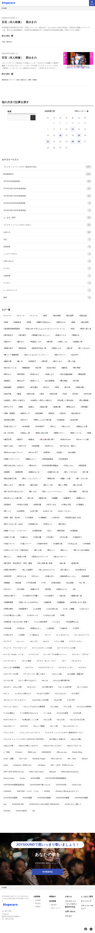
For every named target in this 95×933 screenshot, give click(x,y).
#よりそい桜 (8, 680)
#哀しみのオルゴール (46, 570)
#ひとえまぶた (60, 693)
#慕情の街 (51, 478)
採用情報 (47, 247)
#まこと (7, 693)
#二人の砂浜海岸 (40, 622)
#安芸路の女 (33, 524)
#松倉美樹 (35, 446)
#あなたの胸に (76, 739)
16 (60, 135)
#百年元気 (87, 394)
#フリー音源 (59, 641)
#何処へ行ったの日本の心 (28, 602)
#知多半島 (7, 394)
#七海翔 (21, 635)
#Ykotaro (18, 752)
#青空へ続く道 (85, 329)
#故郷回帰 (19, 472)
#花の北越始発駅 (66, 374)
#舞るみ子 (20, 381)
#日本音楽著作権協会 (50, 465)
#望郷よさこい (30, 459)
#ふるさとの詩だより (23, 693)
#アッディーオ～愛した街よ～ (35, 674)
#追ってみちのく (84, 348)
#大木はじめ (72, 544)
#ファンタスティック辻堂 (42, 648)
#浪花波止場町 (9, 420)
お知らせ (47, 232)
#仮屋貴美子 (23, 609)
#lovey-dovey (9, 778)
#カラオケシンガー (65, 667)
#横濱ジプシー (59, 433)
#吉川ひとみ (21, 576)
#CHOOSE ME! (18, 804)
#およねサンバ (9, 726)
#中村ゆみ (20, 628)
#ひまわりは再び (43, 693)
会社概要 (38, 900)
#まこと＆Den (82, 687)
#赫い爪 (20, 361)
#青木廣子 (22, 335)
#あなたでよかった (74, 746)
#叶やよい (35, 576)
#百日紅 (75, 394)
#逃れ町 (69, 348)
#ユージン (20, 641)
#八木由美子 (49, 596)
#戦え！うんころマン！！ (32, 478)
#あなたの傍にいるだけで (28, 746)
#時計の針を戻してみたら (13, 465)
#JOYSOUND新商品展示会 (14, 785)
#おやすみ (24, 726)
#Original (41, 765)
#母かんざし (66, 426)
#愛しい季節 (62, 485)
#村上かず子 (33, 452)
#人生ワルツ (84, 609)
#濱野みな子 (70, 407)
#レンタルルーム (62, 635)
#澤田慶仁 (84, 407)
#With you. (32, 752)
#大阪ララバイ (9, 544)
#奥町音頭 (61, 531)
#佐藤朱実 (47, 602)
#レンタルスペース (81, 635)
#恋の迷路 (72, 491)
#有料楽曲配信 (47, 459)
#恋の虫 (85, 491)
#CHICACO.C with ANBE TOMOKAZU (44, 804)
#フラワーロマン (75, 641)
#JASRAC (8, 791)
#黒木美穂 (57, 316)
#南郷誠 (7, 583)
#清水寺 (63, 413)
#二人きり (56, 622)
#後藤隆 (55, 498)
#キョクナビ (76, 661)
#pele (6, 765)
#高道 (6, 322)
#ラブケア (7, 641)
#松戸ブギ (22, 446)
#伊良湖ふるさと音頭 (78, 602)
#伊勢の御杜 (8, 609)
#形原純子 (7, 505)
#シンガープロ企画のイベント (55, 654)
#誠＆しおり (57, 361)
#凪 (74, 589)
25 (73, 141)
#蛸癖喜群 (26, 368)
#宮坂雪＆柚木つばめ (73, 518)
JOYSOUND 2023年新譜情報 (47, 210)
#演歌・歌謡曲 (9, 413)
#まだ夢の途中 (47, 687)
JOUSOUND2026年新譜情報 (47, 203)
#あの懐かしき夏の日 (57, 739)
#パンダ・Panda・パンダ (13, 654)
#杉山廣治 (72, 452)
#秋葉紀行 (20, 387)
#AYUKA (7, 811)
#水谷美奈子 (40, 426)
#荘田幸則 (20, 374)
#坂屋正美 (75, 563)
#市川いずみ (51, 505)
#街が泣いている (10, 368)
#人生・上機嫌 (68, 609)
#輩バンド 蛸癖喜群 (11, 355)
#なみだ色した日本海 (40, 700)
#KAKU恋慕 (35, 778)
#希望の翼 (37, 505)
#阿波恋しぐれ (35, 342)
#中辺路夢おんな (72, 622)
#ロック (48, 635)
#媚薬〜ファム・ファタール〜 (15, 531)
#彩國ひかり (81, 498)
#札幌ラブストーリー (12, 459)
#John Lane (76, 785)
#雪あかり (7, 342)
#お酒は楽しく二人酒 (30, 719)
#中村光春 (7, 628)
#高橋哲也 (17, 322)
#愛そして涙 (48, 485)
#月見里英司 (63, 459)
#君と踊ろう (65, 570)
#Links (22, 778)
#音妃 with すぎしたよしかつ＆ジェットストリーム (45, 329)
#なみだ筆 (58, 700)
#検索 (89, 433)
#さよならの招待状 (84, 706)
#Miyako (52, 772)
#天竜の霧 (37, 537)
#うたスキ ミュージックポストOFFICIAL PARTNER (24, 739)
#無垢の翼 (43, 407)
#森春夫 (31, 439)
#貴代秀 (44, 361)
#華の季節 (77, 368)
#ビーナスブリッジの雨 (66, 648)
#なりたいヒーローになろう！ (15, 700)
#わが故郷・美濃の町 (75, 674)
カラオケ (47, 268)
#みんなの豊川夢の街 (61, 680)
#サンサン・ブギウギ (80, 654)
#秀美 (56, 387)
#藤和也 (64, 368)
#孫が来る (62, 524)
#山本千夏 (34, 511)
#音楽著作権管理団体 (12, 329)
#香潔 (28, 322)
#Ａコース (34, 316)
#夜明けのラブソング (40, 557)
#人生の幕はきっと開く (13, 615)
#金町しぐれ (62, 342)
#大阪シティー (25, 544)
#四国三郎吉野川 (10, 570)
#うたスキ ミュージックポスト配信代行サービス (64, 732)
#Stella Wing (77, 752)
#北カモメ (7, 589)
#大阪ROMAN (42, 544)
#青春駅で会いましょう (41, 335)
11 (73, 129)
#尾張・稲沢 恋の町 (12, 518)
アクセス (47, 283)
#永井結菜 (26, 426)
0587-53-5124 (9, 918)
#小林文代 (55, 518)
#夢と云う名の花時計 (81, 550)
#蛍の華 (38, 368)
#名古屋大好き (80, 570)
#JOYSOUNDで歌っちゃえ (40, 785)
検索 (47, 297)
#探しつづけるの (70, 472)
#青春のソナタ (60, 335)
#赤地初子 (32, 361)
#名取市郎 (7, 576)
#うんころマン (9, 732)
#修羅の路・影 (76, 596)
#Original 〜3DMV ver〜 (22, 765)
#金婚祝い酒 (77, 342)
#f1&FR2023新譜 (81, 798)
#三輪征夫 (63, 628)
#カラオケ (82, 667)
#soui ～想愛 (9, 759)
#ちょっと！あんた (11, 706)
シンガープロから (47, 254)
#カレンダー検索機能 (12, 667)
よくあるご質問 (47, 217)
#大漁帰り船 (57, 544)
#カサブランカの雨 (11, 674)
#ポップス (34, 641)
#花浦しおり (49, 374)
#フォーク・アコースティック (15, 648)
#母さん (53, 426)
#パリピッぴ (33, 654)
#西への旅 (71, 361)
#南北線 (18, 583)
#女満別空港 (37, 531)
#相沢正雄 (53, 394)
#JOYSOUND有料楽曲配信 (55, 778)
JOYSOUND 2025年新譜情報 (47, 196)
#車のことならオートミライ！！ (36, 355)
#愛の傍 (21, 485)
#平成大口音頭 (22, 505)
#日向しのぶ (68, 465)
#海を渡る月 (76, 413)
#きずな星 (77, 713)
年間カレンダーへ (81, 111)
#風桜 (73, 322)
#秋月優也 (34, 387)
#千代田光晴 (31, 583)
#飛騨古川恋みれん (43, 322)
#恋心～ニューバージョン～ (52, 491)
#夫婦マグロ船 (9, 537)
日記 (47, 239)
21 (48, 141)
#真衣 (42, 394)
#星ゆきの (32, 465)
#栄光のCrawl (65, 439)
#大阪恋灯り (77, 537)
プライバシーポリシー (87, 907)
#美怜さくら (34, 381)
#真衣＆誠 (30, 394)
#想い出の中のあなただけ (13, 491)
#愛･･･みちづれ (82, 478)
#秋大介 (46, 387)
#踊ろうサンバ (59, 355)
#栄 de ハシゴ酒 (82, 439)
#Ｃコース (7, 316)
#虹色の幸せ (51, 368)
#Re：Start (71, 759)
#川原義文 (80, 505)
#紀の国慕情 (49, 381)
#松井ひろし (49, 446)
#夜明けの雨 (21, 557)
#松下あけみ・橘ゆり (68, 446)
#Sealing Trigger (39, 759)
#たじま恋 (67, 706)
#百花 (64, 394)
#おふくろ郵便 (39, 726)
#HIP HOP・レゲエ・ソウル (28, 791)
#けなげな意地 (62, 713)
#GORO (47, 791)
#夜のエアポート (59, 557)
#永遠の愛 (74, 420)
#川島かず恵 (66, 505)
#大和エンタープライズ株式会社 (16, 550)
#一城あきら (34, 635)
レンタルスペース (47, 290)
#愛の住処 (34, 485)
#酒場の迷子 (8, 348)
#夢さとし (7, 557)
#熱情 (20, 407)
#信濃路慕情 (8, 602)
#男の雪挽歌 (83, 400)
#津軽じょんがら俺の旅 (42, 420)
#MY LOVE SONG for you (61, 765)
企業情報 (47, 276)
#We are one (62, 752)
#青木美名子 (8, 335)
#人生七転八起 (52, 609)
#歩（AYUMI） (9, 433)
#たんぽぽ (54, 706)
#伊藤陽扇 (61, 602)
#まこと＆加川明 (64, 687)
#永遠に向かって (10, 426)
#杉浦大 (59, 452)
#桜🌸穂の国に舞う (47, 439)
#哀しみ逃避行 (27, 570)
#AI (33, 811)
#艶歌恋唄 (82, 374)
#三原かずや (8, 635)
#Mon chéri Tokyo (36, 772)
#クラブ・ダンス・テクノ (46, 661)
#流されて (24, 420)
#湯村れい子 (25, 413)
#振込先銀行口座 (10, 478)
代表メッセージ (56, 908)
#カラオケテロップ (45, 667)
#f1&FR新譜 (27, 798)
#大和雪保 (86, 544)
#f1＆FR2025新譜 (10, 798)
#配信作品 (22, 348)
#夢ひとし (64, 550)
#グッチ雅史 (26, 661)
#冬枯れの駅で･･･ (10, 596)
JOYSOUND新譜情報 (47, 181)
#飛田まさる (61, 322)
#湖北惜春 (39, 413)
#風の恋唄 (84, 322)
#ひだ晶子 (75, 693)
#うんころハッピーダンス (30, 732)
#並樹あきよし (35, 628)
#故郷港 (7, 472)
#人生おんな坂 (49, 615)
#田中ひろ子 (8, 407)
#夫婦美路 (74, 531)
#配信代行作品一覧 (39, 348)
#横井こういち (75, 433)
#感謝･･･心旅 (65, 478)
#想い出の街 (77, 485)
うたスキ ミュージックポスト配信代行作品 (47, 167)
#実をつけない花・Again (13, 524)
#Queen (84, 759)
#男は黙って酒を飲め (65, 400)
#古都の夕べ (49, 576)
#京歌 (62, 615)
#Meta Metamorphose (70, 772)
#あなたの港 (8, 746)
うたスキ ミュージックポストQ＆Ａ (47, 225)
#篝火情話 (63, 381)
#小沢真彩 (29, 518)
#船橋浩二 (7, 381)
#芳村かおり (34, 374)
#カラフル (29, 667)
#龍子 (45, 316)
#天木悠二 (50, 537)
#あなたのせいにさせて (53, 746)
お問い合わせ (47, 261)
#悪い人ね (32, 491)
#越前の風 (7, 361)
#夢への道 (38, 550)
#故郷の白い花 (53, 472)
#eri (5, 804)
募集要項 (53, 905)
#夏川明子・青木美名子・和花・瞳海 (18, 563)
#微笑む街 (42, 498)
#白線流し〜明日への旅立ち (41, 400)
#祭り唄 (67, 387)
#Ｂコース (20, 316)
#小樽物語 (42, 518)
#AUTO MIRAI (21, 811)
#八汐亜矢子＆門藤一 (31, 596)
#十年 (43, 583)
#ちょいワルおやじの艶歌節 (34, 706)
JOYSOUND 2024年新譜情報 (47, 188)
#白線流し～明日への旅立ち (14, 400)
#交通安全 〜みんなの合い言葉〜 (16, 622)
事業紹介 (52, 896)
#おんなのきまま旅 (77, 719)
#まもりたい (31, 687)
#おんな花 (61, 719)
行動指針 (38, 906)
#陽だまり (20, 342)
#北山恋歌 (70, 583)
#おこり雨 (54, 726)
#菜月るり (7, 374)
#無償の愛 (57, 407)
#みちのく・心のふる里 (13, 687)
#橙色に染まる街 (41, 433)
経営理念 (38, 903)
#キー (64, 661)
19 (79, 135)
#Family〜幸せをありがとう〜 (67, 791)
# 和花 (7, 752)
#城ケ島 (62, 563)
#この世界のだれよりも (29, 713)
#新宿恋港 (82, 465)
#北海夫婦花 (56, 583)
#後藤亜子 (67, 498)
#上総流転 (50, 628)
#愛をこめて (8, 485)
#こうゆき (47, 713)
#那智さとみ (56, 348)
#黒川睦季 (70, 316)
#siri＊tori (23, 759)
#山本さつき (48, 511)
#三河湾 (76, 628)
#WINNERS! (46, 752)
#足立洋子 (75, 355)
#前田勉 (48, 589)
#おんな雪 (47, 719)
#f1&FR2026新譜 (44, 798)
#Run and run (56, 759)
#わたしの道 (57, 674)
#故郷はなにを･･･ (35, 472)
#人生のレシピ (32, 615)
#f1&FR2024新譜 (62, 798)
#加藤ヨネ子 (34, 589)
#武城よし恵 (25, 433)
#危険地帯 (85, 576)
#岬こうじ (7, 511)
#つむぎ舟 (71, 700)
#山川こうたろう (64, 511)
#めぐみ (45, 680)
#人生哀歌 (37, 609)
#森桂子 (20, 439)
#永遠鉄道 (61, 420)
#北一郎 (82, 583)
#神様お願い (80, 387)
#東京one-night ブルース (13, 452)
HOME (4, 8)
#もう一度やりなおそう (27, 680)
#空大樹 (76, 381)
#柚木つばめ (8, 446)
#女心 (49, 531)
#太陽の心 (24, 537)
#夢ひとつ (51, 550)
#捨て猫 (85, 472)
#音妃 (72, 329)
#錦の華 (49, 342)
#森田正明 (7, 439)
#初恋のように (61, 589)
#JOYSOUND (61, 785)
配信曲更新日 (47, 174)
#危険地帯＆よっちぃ (68, 576)
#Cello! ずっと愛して (73, 804)
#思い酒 (30, 498)
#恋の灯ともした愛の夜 (13, 498)
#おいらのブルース (70, 726)
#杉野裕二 (47, 452)
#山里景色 (20, 511)
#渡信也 (51, 413)
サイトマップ (86, 901)
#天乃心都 (63, 537)
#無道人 (31, 407)
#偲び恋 (62, 596)
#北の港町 (20, 589)
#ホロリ (46, 641)
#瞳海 (19, 394)
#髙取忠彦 (83, 316)
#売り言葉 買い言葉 (45, 563)
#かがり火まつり (10, 719)
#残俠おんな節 (81, 426)
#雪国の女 (75, 335)
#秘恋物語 (7, 387)
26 (79, 141)
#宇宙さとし (48, 524)
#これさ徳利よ (9, 713)
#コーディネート (10, 661)
